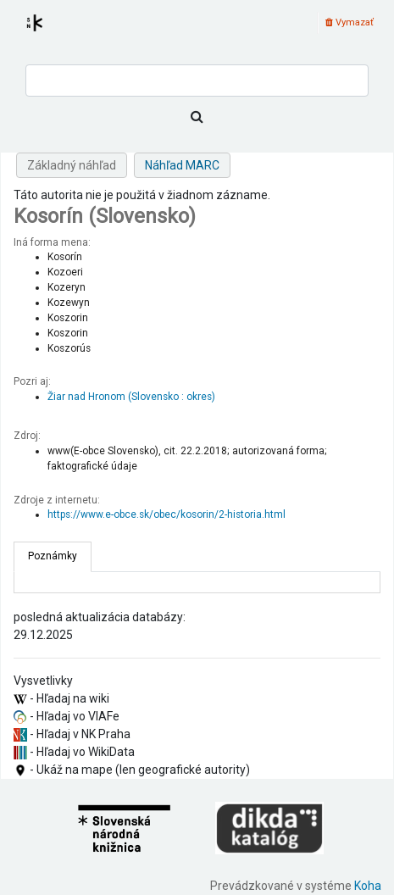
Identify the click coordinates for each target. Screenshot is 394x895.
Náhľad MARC (182, 165)
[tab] (53, 557)
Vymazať (349, 22)
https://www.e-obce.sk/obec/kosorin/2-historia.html (166, 514)
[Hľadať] (197, 117)
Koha (367, 885)
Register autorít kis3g (50, 33)
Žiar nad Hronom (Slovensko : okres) (131, 397)
